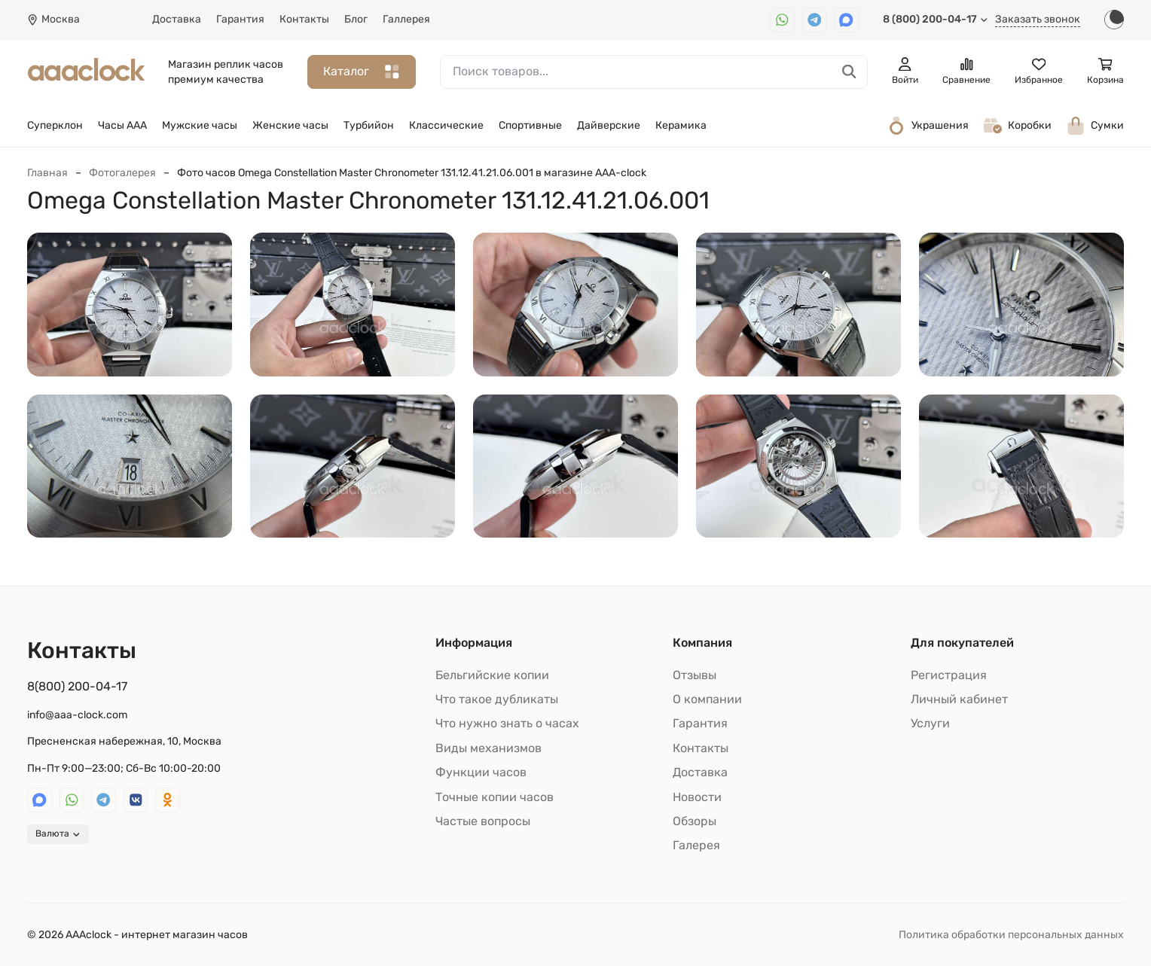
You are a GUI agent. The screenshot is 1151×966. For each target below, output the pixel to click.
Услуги (930, 723)
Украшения (928, 126)
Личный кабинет (959, 699)
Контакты (304, 19)
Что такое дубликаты (496, 699)
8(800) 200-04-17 (77, 686)
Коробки (1018, 126)
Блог (356, 19)
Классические (446, 125)
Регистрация (949, 675)
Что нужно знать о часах (507, 723)
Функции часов (481, 772)
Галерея (696, 845)
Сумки (1095, 126)
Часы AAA (122, 125)
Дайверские (608, 125)
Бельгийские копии (492, 675)
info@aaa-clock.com (77, 715)
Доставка (176, 19)
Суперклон (55, 125)
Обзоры (694, 821)
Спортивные (530, 125)
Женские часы (290, 125)
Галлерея (406, 19)
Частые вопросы (482, 821)
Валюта (58, 833)
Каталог (361, 72)
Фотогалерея (122, 172)
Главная (47, 172)
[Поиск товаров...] (849, 72)
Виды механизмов (488, 748)
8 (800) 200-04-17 (935, 19)
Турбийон (368, 125)
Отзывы (694, 675)
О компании (707, 699)
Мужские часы (199, 125)
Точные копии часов (494, 797)
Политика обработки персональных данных (1011, 934)
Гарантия (240, 19)
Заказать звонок (1037, 19)
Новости (697, 797)
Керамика (681, 125)
